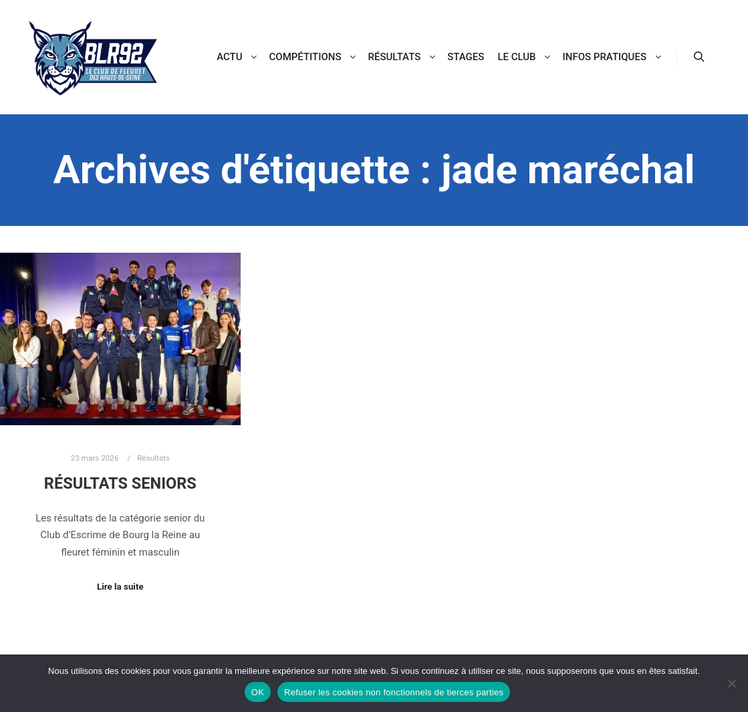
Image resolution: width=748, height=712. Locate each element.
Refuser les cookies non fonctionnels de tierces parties (393, 692)
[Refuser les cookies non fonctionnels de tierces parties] (731, 683)
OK (257, 692)
